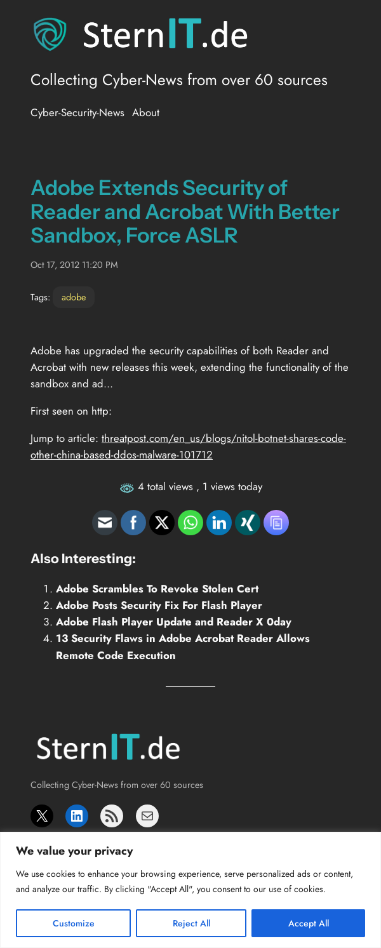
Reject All (191, 923)
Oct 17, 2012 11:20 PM (74, 264)
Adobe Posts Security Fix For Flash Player (159, 605)
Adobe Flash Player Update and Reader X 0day (173, 621)
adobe (74, 297)
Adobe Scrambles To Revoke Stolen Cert (157, 588)
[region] (190, 890)
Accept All (308, 923)
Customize (74, 923)
